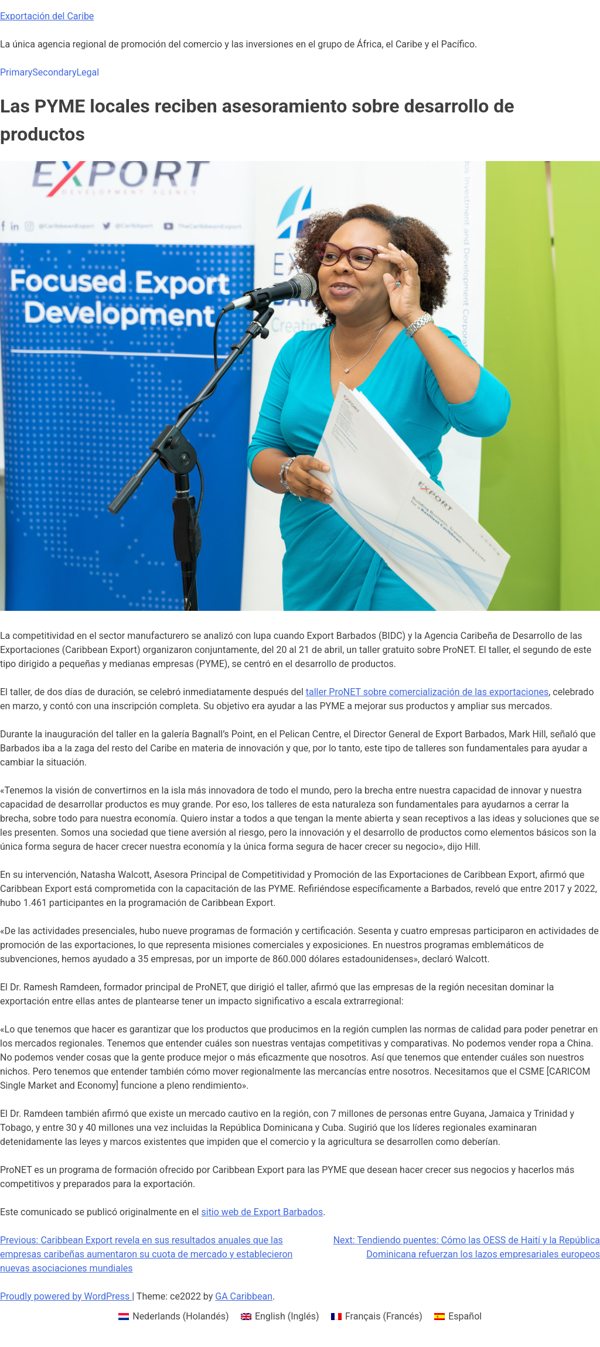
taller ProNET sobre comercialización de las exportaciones (427, 692)
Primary (16, 72)
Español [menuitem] (465, 1316)
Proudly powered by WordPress (66, 1296)
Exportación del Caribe (47, 16)
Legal (87, 72)
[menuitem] (173, 1316)
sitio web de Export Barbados (262, 1212)
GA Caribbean (243, 1296)
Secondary (54, 72)
